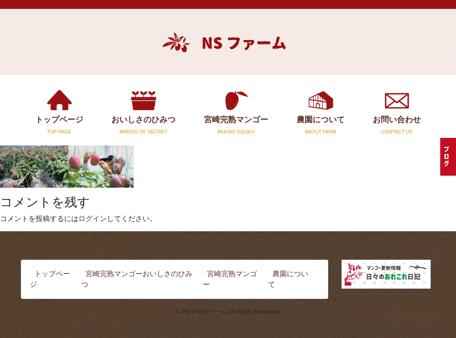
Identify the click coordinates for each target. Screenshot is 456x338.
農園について (320, 111)
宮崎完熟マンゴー (236, 111)
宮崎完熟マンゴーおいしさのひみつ (136, 279)
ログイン (92, 218)
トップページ (59, 111)
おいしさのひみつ (144, 111)
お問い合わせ (397, 111)
